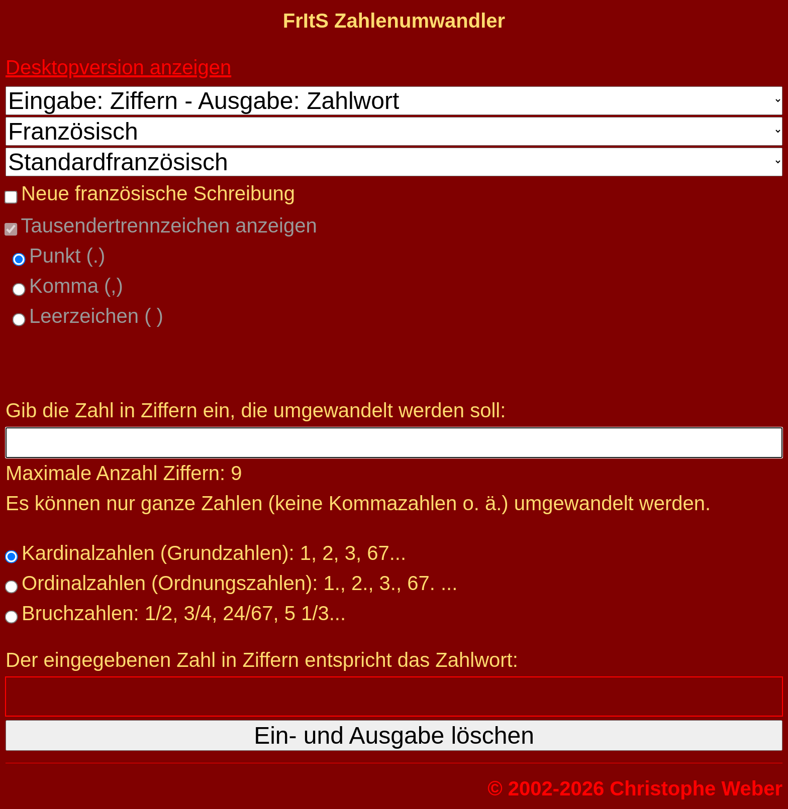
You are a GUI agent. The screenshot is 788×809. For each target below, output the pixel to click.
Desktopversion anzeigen (118, 67)
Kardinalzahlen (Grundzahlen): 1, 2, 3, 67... (211, 553)
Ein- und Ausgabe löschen (394, 735)
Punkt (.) (64, 256)
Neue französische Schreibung (155, 193)
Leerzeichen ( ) (93, 316)
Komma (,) (73, 286)
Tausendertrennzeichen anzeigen (166, 225)
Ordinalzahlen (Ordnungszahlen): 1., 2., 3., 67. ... (236, 583)
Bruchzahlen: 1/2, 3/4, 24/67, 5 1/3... (181, 613)
